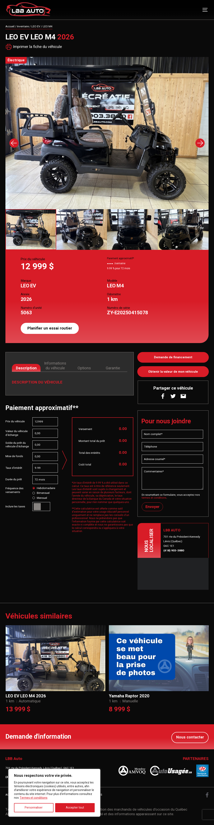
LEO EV (35, 26)
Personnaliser (34, 807)
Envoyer (152, 508)
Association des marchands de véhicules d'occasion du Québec (137, 809)
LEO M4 (47, 26)
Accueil (9, 26)
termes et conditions (154, 499)
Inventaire (23, 26)
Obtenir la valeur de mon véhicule (173, 372)
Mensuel (39, 498)
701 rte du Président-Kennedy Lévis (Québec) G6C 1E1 (181, 542)
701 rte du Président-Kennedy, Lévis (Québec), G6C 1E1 (39, 768)
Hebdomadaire (43, 488)
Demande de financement (173, 357)
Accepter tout (75, 807)
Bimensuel (40, 493)
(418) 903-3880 (173, 552)
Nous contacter (190, 738)
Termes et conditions (33, 798)
